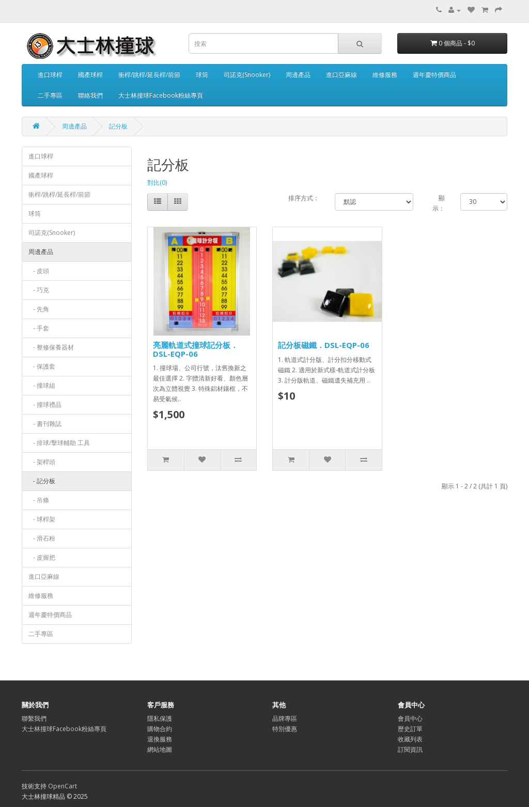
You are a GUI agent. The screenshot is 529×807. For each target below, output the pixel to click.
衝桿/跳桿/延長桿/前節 (149, 74)
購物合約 (159, 728)
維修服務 (384, 74)
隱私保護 (159, 718)
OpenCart (62, 786)
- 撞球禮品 (44, 404)
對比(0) (157, 182)
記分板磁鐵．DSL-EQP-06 (323, 345)
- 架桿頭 (41, 461)
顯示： (438, 203)
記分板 (118, 126)
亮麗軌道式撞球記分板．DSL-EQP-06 (195, 349)
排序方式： (303, 198)
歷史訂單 (410, 728)
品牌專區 (284, 718)
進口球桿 (50, 74)
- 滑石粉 (41, 538)
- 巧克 (38, 290)
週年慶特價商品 (434, 74)
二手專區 (50, 95)
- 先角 (38, 309)
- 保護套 (41, 366)
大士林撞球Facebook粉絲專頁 (160, 95)
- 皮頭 (38, 270)
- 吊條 (38, 500)
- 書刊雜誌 (44, 423)
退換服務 (159, 739)
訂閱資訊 (410, 749)
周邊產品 (298, 74)
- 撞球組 (41, 385)
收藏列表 (410, 739)
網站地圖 (159, 749)
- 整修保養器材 (51, 347)
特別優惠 (284, 728)
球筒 (202, 74)
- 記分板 (41, 481)
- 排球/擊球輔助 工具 (59, 442)
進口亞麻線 (341, 74)
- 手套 (38, 328)
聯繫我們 (34, 718)
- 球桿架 (41, 519)
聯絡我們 (90, 95)
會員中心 (410, 718)
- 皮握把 (41, 557)
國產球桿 (90, 74)
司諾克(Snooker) (247, 74)
